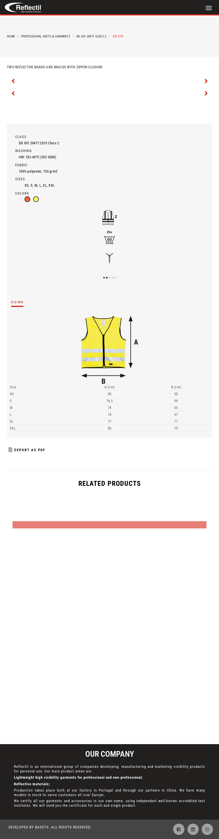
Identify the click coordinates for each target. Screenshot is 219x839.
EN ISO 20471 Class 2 (91, 36)
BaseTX (42, 827)
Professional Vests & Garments (45, 36)
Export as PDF (27, 450)
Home (11, 36)
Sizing (17, 302)
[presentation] (13, 80)
